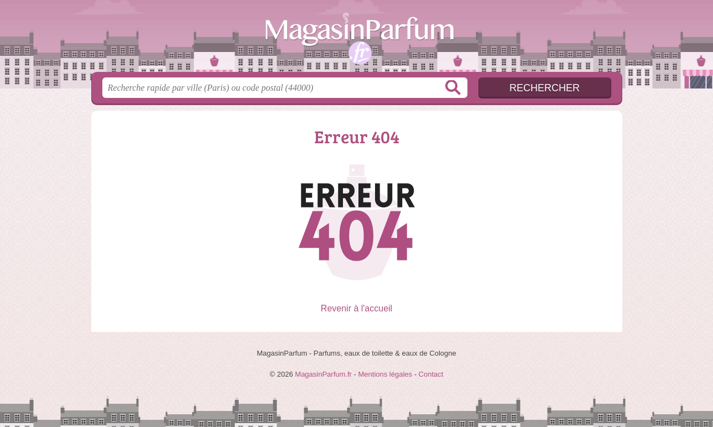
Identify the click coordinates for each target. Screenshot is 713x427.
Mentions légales (385, 374)
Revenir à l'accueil (356, 308)
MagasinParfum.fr (356, 39)
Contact (431, 374)
